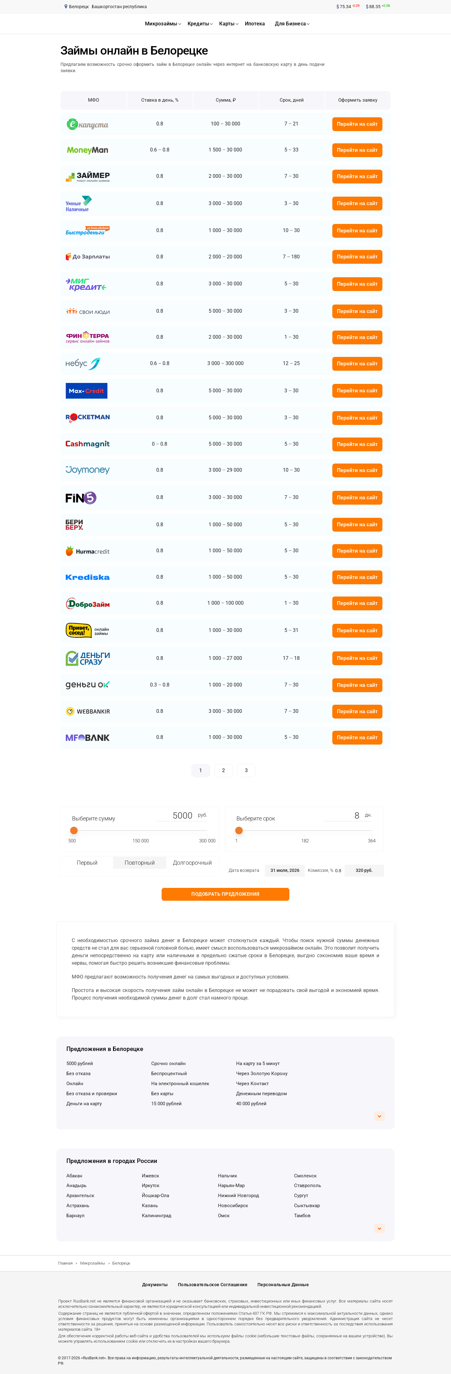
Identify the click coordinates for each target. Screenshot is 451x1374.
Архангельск (80, 1195)
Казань (150, 1205)
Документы (155, 1284)
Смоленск (305, 1176)
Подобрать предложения (225, 894)
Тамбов (302, 1215)
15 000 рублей (166, 1103)
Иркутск (150, 1185)
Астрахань (77, 1205)
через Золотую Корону (262, 1073)
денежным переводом (261, 1093)
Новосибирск (233, 1205)
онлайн (74, 1083)
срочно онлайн (168, 1063)
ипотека (255, 24)
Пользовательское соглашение (212, 1284)
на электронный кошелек (180, 1083)
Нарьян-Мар (231, 1185)
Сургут (301, 1195)
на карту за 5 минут (258, 1063)
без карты (162, 1093)
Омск (224, 1215)
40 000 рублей (251, 1103)
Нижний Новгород (238, 1195)
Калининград (156, 1215)
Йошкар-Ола (155, 1195)
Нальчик (227, 1176)
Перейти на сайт (357, 124)
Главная (65, 1263)
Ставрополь (307, 1185)
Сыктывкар (307, 1205)
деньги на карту (84, 1103)
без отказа (78, 1073)
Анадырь (76, 1185)
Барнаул (75, 1215)
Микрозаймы (92, 1263)
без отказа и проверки (91, 1093)
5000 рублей (79, 1063)
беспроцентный (169, 1073)
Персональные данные (283, 1284)
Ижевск (150, 1176)
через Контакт (252, 1083)
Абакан (74, 1176)
